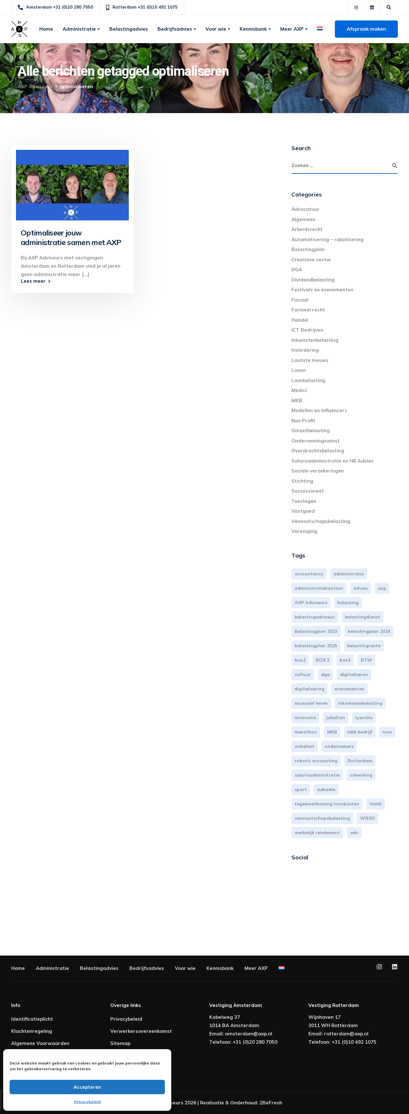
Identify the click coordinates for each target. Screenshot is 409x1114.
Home (46, 29)
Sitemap (120, 1043)
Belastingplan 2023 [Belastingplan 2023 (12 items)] (316, 631)
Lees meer (33, 281)
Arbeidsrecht (307, 229)
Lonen (298, 370)
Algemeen (303, 219)
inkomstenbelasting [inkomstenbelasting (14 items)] (360, 703)
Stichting (302, 481)
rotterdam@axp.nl (346, 1034)
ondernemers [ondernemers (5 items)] (339, 746)
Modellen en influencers (319, 410)
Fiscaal (299, 300)
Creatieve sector (311, 260)
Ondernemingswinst (315, 441)
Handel (299, 320)
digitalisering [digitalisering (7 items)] (309, 689)
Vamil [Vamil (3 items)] (375, 804)
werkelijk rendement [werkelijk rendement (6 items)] (317, 832)
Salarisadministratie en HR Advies (332, 461)
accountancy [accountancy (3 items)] (309, 574)
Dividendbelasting (313, 280)
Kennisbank (253, 29)
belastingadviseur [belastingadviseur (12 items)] (315, 617)
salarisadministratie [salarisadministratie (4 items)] (317, 775)
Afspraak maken (366, 29)
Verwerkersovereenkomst (141, 1031)
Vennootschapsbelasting (320, 521)
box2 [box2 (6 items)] (300, 660)
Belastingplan (308, 249)
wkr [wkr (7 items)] (354, 832)
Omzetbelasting (310, 430)
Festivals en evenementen (322, 290)
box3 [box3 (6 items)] (345, 660)
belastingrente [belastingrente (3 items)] (364, 646)
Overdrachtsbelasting (317, 451)
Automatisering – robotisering (327, 239)
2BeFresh (270, 1103)
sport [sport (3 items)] (301, 789)
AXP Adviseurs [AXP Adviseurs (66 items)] (311, 602)
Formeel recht (308, 310)
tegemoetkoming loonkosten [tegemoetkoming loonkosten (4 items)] (327, 804)
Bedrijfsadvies (175, 29)
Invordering (305, 350)
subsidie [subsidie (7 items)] (326, 789)
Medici (299, 390)
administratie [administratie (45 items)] (349, 574)
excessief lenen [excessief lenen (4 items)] (311, 703)
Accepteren (87, 1087)
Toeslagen (303, 501)
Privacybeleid (87, 1101)
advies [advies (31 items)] (360, 588)
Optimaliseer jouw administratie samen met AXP (71, 237)
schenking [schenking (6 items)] (361, 775)
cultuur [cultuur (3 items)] (303, 674)
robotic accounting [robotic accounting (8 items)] (316, 761)
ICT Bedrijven (307, 330)
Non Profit (303, 421)
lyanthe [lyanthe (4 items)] (364, 717)
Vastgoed (303, 511)
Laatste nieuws (309, 360)
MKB (296, 400)
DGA (296, 269)
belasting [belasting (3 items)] (348, 602)
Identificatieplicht (32, 1019)
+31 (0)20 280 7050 (255, 1042)
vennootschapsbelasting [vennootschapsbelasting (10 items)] (322, 818)
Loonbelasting (308, 380)
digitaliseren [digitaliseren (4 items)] (354, 674)
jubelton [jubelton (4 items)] (335, 717)
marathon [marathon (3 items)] (306, 732)
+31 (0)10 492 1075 (354, 1042)
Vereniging (304, 531)
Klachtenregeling (31, 1031)
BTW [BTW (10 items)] (366, 660)
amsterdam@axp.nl (248, 1034)
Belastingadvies (128, 29)
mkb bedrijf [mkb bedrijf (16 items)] (359, 732)
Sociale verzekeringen (317, 471)
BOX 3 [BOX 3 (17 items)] (322, 660)
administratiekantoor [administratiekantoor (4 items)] (319, 588)
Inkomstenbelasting (314, 340)
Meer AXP (292, 29)
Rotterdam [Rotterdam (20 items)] (360, 761)
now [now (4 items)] (387, 732)
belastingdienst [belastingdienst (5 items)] (362, 617)
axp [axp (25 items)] (382, 588)
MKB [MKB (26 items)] (332, 732)
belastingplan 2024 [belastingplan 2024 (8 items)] (369, 631)
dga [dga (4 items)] (325, 674)
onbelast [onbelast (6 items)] (304, 746)
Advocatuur (305, 209)
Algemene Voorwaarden (40, 1043)
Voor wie (215, 29)
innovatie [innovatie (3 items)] (305, 717)
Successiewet (307, 491)
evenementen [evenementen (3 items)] (350, 689)
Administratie (79, 29)
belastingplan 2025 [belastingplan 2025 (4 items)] (316, 646)
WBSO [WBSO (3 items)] (367, 818)
